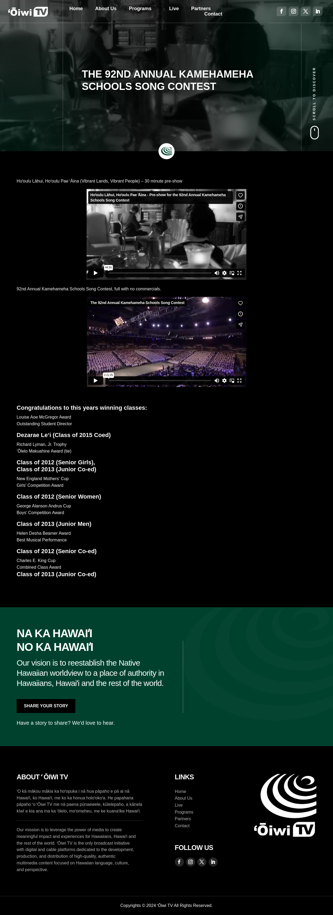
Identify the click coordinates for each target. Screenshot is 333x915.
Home (76, 8)
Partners (201, 8)
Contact (213, 14)
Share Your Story (46, 706)
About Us (106, 8)
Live (174, 8)
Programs (140, 8)
